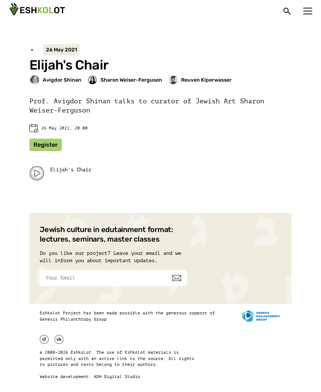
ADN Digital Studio (117, 376)
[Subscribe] (176, 278)
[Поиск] (287, 11)
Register (45, 144)
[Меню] (307, 11)
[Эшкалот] (36, 11)
